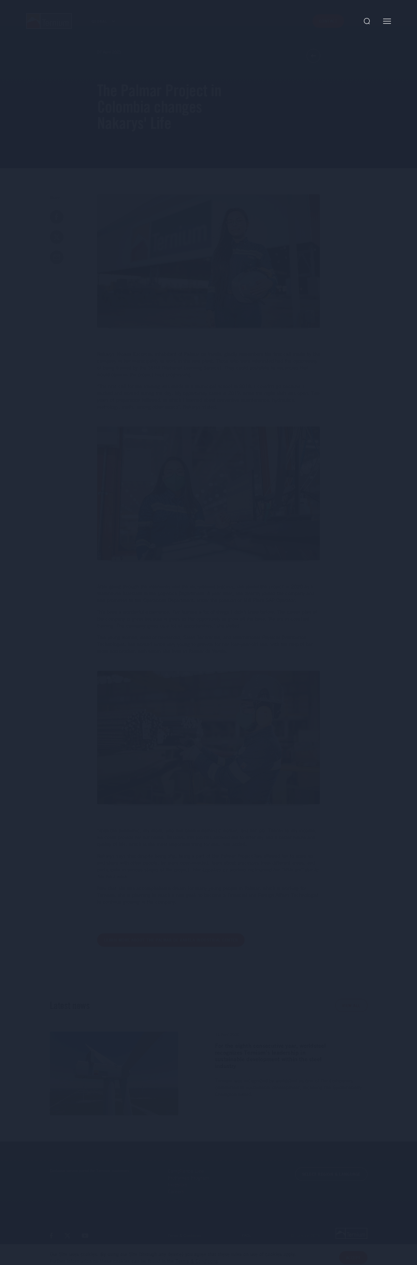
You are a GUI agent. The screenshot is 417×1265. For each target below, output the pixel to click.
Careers (176, 1191)
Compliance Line (186, 1171)
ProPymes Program (188, 1178)
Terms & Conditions (184, 1235)
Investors (177, 1184)
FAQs (246, 1235)
